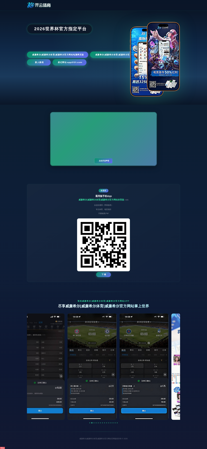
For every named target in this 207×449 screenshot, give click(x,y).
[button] (89, 422)
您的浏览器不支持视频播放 (103, 139)
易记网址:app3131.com (70, 62)
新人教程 (39, 62)
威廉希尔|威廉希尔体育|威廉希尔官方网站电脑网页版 (58, 54)
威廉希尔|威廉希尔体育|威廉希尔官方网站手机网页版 (121, 54)
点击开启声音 (104, 161)
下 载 (104, 274)
